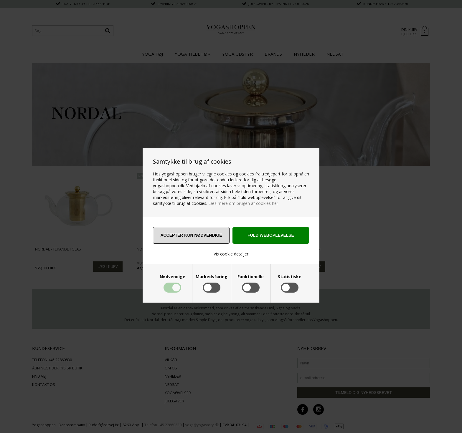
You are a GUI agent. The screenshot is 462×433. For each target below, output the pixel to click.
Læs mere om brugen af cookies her (243, 203)
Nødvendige (172, 277)
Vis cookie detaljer (231, 254)
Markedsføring (211, 277)
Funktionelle (250, 277)
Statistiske (289, 277)
